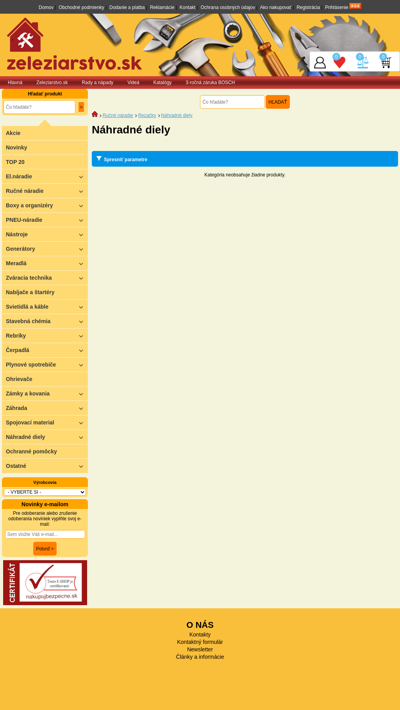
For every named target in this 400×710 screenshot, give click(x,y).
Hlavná (15, 82)
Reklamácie (162, 7)
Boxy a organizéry (47, 205)
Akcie (13, 133)
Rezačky (147, 115)
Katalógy (163, 82)
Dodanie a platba (127, 7)
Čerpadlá (47, 350)
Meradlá (47, 263)
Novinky (16, 147)
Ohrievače (19, 379)
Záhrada (47, 408)
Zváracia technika (47, 277)
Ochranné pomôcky (31, 451)
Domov (46, 7)
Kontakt (188, 7)
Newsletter (200, 649)
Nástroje (47, 234)
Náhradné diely (47, 437)
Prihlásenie (336, 7)
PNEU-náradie (47, 219)
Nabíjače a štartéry (30, 292)
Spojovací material (47, 422)
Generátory (47, 248)
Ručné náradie (47, 191)
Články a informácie (200, 657)
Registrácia (308, 7)
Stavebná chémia (47, 321)
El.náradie (47, 176)
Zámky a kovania (47, 393)
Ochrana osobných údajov (228, 7)
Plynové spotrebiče (47, 364)
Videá (133, 82)
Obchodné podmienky (81, 7)
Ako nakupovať (275, 7)
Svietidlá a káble (47, 306)
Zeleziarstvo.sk (52, 82)
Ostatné (47, 466)
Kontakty (200, 634)
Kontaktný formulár (200, 642)
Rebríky (47, 335)
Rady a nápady (97, 82)
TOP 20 (15, 162)
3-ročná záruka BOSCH (210, 82)
